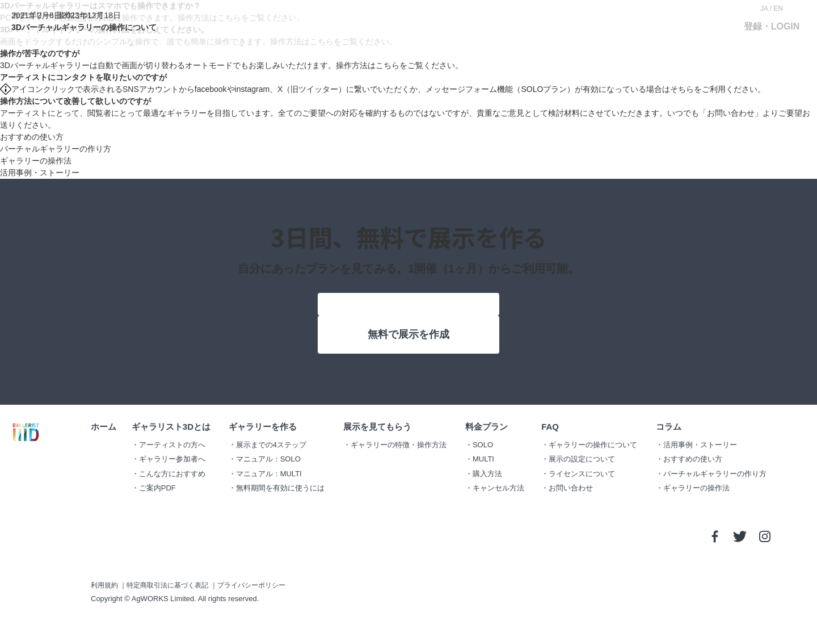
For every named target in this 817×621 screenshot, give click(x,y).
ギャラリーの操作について (593, 444)
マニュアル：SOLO (268, 459)
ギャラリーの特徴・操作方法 (399, 444)
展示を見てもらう (377, 426)
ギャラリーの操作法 (35, 160)
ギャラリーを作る (263, 426)
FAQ (550, 426)
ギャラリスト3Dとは (171, 426)
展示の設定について (582, 459)
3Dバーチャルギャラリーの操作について (84, 27)
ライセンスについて (582, 473)
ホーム (103, 426)
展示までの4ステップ (271, 444)
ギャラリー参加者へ (172, 459)
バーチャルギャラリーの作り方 (55, 148)
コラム (668, 426)
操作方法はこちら (367, 65)
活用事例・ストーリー (39, 172)
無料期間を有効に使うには (280, 488)
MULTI (483, 459)
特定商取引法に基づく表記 (167, 585)
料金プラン (486, 426)
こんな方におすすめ (172, 473)
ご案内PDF (157, 488)
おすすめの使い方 (32, 136)
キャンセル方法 (498, 488)
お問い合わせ (731, 113)
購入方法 (487, 473)
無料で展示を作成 (408, 334)
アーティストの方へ (172, 444)
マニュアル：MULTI (269, 473)
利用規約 (104, 585)
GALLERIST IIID (25, 432)
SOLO (483, 444)
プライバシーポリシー (251, 585)
